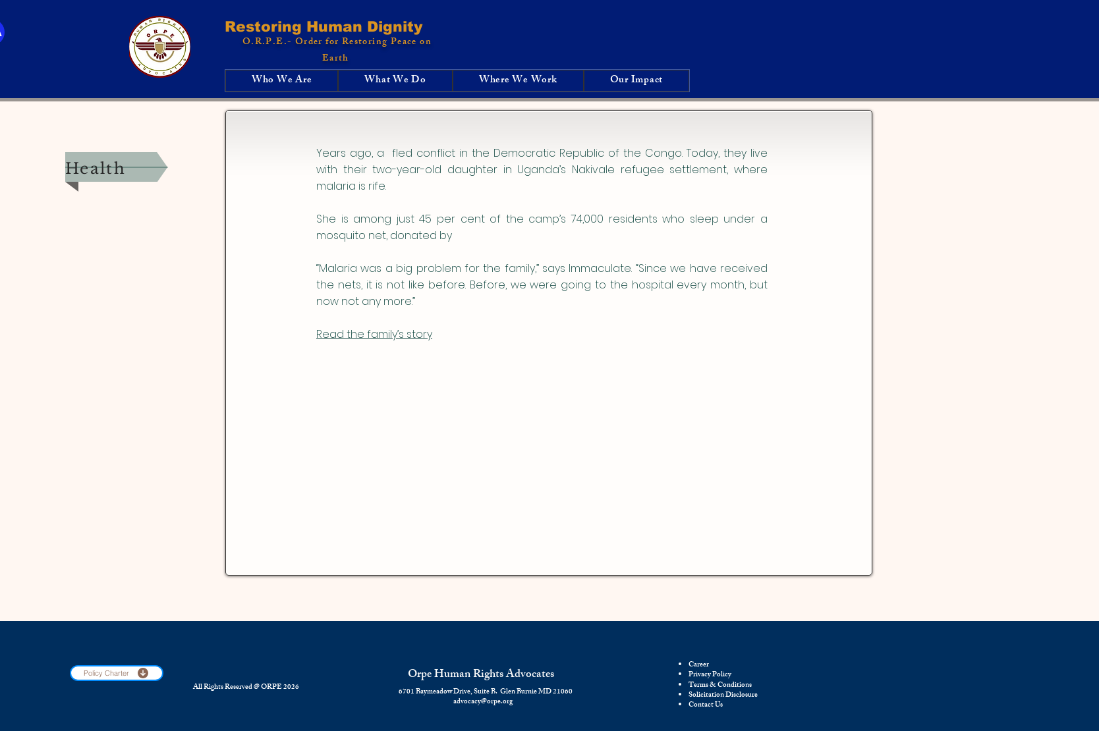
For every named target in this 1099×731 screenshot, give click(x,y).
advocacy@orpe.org (483, 702)
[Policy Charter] (116, 673)
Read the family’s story (374, 334)
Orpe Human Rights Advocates (481, 675)
